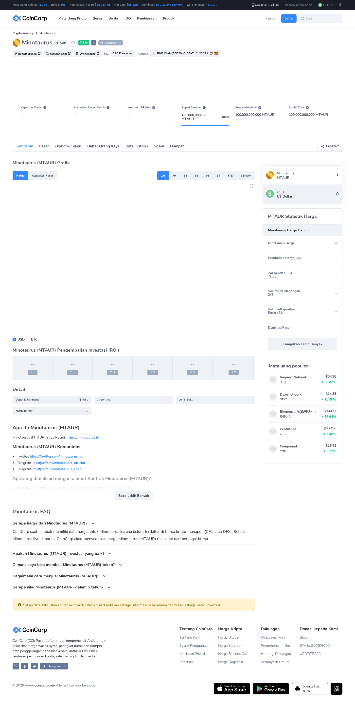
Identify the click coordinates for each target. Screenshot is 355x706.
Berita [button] (113, 18)
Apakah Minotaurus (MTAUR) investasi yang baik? (62, 553)
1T (218, 176)
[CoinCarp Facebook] (24, 666)
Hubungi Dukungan (276, 653)
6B (208, 176)
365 (63, 5)
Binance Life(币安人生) (298, 411)
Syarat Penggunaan (194, 645)
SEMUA (246, 176)
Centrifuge (288, 429)
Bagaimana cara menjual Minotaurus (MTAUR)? (59, 576)
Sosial (159, 146)
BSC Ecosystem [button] (122, 53)
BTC (34, 339)
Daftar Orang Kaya (103, 146)
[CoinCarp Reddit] (34, 666)
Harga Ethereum (230, 645)
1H (163, 176)
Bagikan (329, 146)
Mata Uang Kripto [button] (72, 18)
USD (21, 339)
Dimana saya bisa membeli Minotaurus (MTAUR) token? (67, 564)
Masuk (270, 18)
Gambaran (24, 146)
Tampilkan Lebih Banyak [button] (302, 344)
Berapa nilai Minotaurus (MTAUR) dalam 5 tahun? (62, 587)
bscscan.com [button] (58, 54)
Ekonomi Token (68, 146)
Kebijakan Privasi (192, 653)
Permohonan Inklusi (276, 645)
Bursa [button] (97, 18)
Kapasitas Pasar (42, 176)
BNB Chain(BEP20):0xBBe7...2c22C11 (182, 53)
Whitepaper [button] (87, 54)
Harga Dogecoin (230, 662)
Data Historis (136, 146)
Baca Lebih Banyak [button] (133, 495)
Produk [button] (168, 18)
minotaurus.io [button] (27, 54)
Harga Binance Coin (233, 653)
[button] (299, 5)
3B (196, 176)
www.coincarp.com (40, 685)
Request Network (293, 377)
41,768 (42, 5)
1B (185, 176)
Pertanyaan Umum (275, 662)
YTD (230, 176)
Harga (20, 176)
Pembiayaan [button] (147, 18)
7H (174, 176)
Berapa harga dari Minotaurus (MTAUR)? (54, 523)
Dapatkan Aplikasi (265, 5)
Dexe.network (291, 394)
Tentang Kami (190, 637)
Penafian (186, 662)
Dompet (177, 146)
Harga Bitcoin (228, 637)
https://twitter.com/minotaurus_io (56, 456)
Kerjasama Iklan (273, 637)
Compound (288, 446)
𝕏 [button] (93, 43)
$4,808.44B (102, 5)
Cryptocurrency (23, 33)
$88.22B (132, 5)
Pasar (44, 146)
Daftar (289, 18)
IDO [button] (127, 18)
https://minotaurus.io (83, 437)
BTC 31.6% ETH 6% (169, 5)
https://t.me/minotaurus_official (60, 463)
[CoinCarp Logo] (31, 18)
